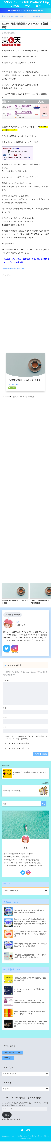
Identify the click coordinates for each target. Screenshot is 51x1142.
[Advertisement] (20, 295)
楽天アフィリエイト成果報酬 (23, 398)
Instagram (15, 654)
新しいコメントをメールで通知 (17, 745)
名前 (4, 709)
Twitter (7, 654)
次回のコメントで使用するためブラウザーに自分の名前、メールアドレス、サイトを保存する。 (26, 739)
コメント (7, 682)
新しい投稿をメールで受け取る (17, 750)
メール (5, 719)
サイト (5, 728)
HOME (25, 1131)
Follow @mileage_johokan (13, 270)
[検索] (43, 805)
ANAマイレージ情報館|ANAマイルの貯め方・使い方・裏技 (26, 4)
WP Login (8, 1059)
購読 (7, 1116)
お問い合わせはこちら (12, 1054)
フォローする (13, 386)
